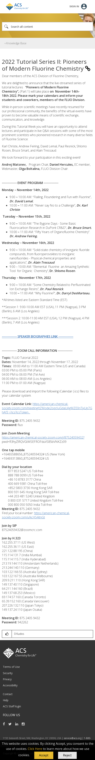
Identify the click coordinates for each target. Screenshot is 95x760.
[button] (43, 755)
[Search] (47, 26)
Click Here (35, 749)
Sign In (74, 6)
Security (8, 673)
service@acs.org (72, 738)
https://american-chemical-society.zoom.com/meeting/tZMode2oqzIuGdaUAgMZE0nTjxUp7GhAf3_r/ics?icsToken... (47, 408)
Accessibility (10, 685)
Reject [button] (67, 755)
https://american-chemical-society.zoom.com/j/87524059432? (43, 437)
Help (5, 700)
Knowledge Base (16, 43)
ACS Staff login (12, 706)
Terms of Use (11, 667)
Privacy (7, 679)
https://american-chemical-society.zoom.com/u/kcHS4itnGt (36, 515)
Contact (8, 694)
